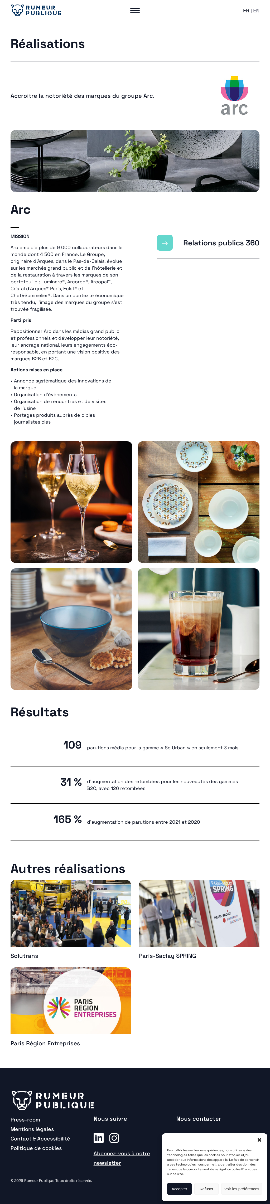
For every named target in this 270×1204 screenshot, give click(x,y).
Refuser (207, 1189)
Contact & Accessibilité (40, 1138)
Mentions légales (32, 1129)
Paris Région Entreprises (45, 1043)
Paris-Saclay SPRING (167, 955)
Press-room (25, 1119)
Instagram (114, 1137)
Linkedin (99, 1137)
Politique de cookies (36, 1148)
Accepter (179, 1189)
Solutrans (24, 955)
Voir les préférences (241, 1189)
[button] (259, 1140)
